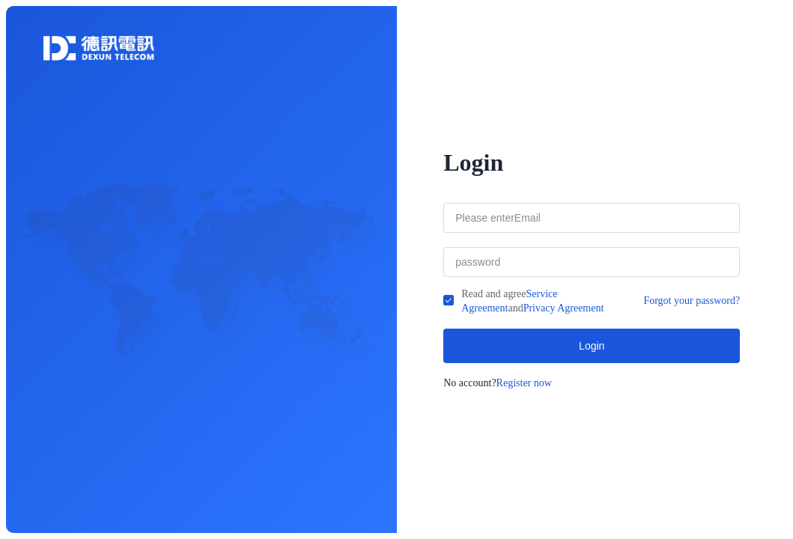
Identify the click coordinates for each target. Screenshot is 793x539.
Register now (524, 383)
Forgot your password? (691, 300)
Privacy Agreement (563, 308)
